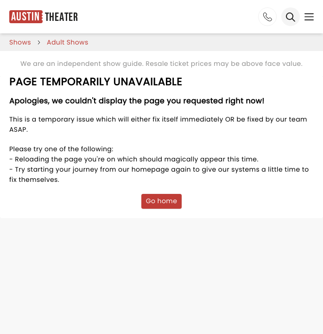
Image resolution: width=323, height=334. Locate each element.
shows (20, 42)
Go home (161, 201)
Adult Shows (68, 42)
